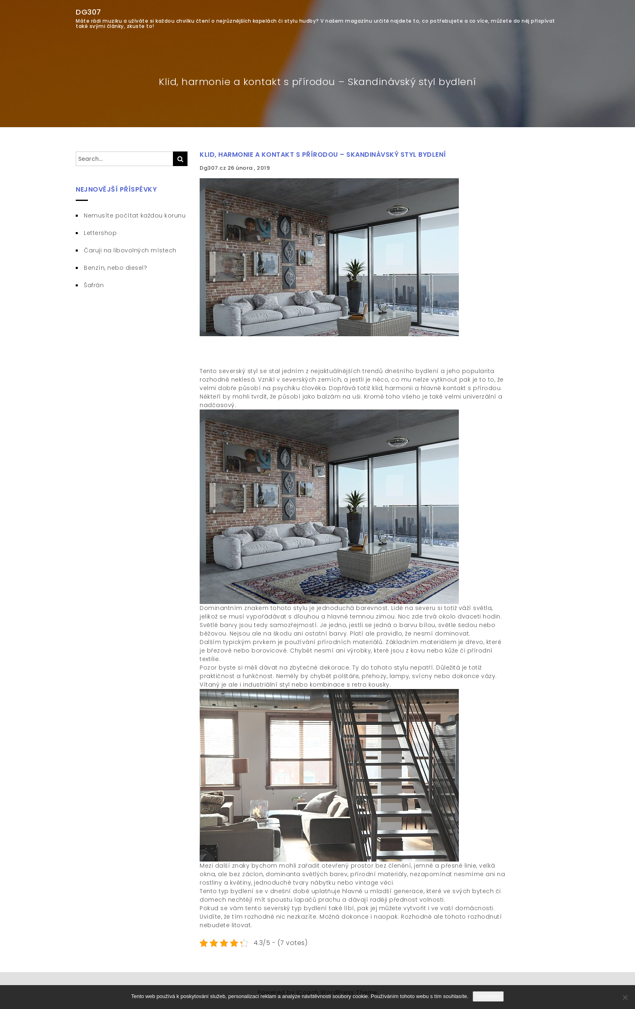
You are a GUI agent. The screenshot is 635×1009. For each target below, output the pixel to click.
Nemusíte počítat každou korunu (134, 215)
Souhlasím (488, 996)
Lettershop (100, 233)
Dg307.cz (214, 168)
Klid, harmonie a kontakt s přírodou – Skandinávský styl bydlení (323, 154)
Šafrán (94, 285)
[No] (625, 997)
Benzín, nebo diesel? (115, 268)
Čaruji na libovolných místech (130, 250)
